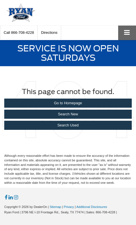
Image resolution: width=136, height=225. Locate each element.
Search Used (67, 125)
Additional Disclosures (91, 207)
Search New (68, 114)
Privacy (69, 207)
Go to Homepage (68, 103)
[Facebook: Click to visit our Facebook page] (6, 197)
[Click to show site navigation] (127, 33)
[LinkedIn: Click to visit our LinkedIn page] (10, 197)
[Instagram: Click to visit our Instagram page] (16, 197)
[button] (19, 32)
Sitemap (55, 207)
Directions (49, 32)
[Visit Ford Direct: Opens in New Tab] (119, 212)
